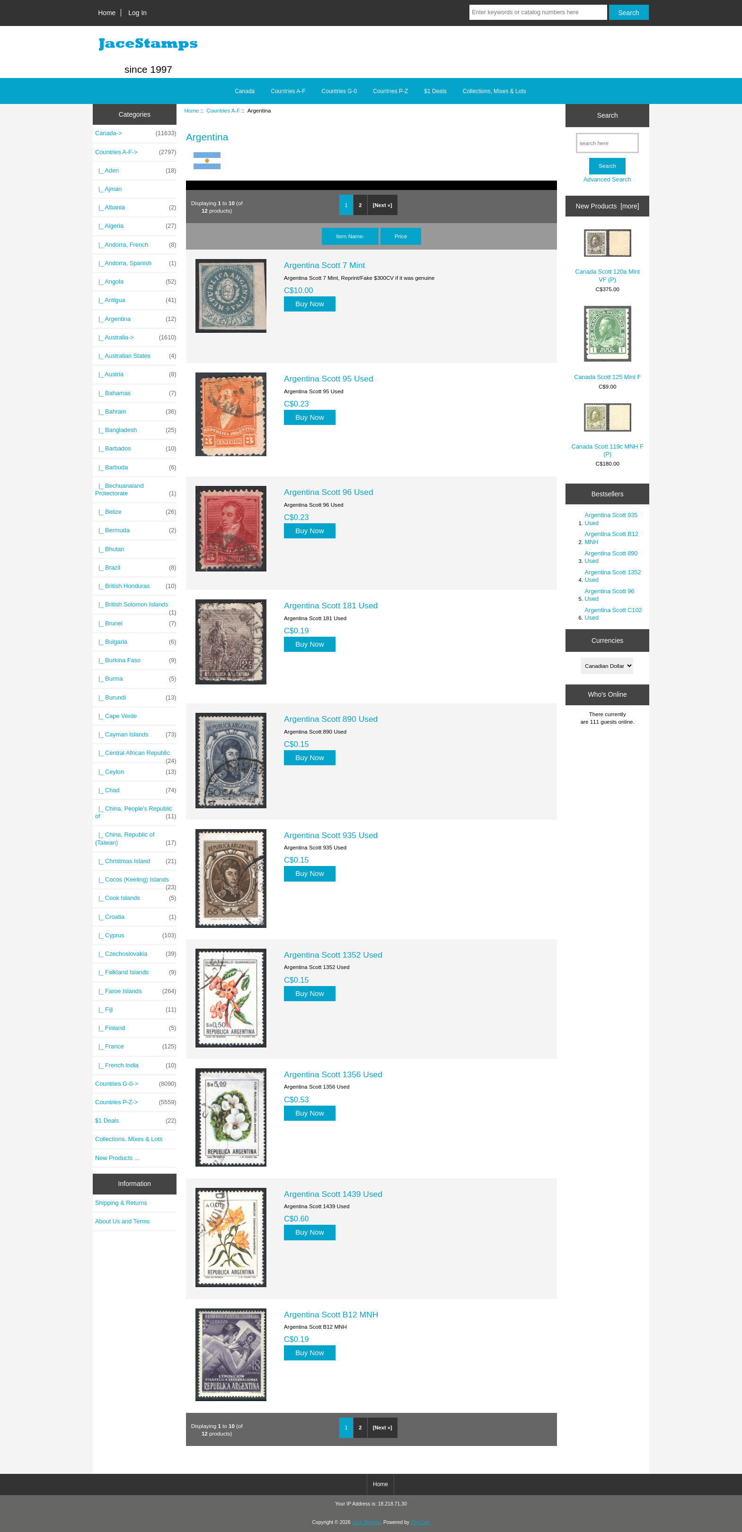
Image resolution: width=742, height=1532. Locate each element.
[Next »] (382, 205)
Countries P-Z (390, 91)
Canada (245, 91)
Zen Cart (420, 1522)
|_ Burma (136, 679)
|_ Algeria (136, 226)
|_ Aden (136, 170)
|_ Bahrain (136, 411)
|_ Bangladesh (136, 430)
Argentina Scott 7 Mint (324, 265)
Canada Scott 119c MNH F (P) (608, 430)
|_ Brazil (136, 567)
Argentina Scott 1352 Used (333, 955)
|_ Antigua (136, 300)
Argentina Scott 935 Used (331, 835)
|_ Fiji (136, 1009)
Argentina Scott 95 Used (328, 378)
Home (106, 13)
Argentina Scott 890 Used (331, 719)
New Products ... (117, 1157)
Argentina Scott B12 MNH (331, 1314)
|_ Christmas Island (136, 861)
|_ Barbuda (136, 467)
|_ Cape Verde (116, 715)
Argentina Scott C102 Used (613, 613)
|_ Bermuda (136, 530)
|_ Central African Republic (136, 755)
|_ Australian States (136, 356)
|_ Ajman (108, 188)
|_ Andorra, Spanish (136, 263)
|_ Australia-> (136, 337)
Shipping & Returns (121, 1202)
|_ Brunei (136, 623)
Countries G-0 (339, 91)
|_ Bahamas (136, 393)
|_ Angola (136, 282)
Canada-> (136, 133)
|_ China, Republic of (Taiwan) (136, 838)
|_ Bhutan (109, 549)
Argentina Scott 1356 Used (333, 1074)
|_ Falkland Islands (136, 972)
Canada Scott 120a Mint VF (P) (607, 256)
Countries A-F (223, 110)
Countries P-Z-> (136, 1102)
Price (401, 236)
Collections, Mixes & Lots (494, 91)
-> (136, 152)
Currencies (607, 640)
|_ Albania (136, 207)
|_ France (136, 1046)
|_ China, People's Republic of (136, 812)
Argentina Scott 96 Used (328, 492)
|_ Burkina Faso (136, 660)
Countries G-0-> (136, 1084)
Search (607, 115)
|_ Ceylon (136, 772)
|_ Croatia (136, 917)
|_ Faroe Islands (136, 991)
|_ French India (136, 1065)
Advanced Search (607, 179)
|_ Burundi (136, 697)
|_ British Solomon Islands (136, 607)
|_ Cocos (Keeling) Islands (136, 882)
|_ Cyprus (136, 935)
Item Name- (350, 236)
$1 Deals (435, 91)
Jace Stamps (366, 1522)
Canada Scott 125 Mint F (607, 343)
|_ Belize (136, 512)
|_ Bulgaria (136, 642)
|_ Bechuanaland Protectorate (136, 489)
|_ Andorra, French (136, 245)
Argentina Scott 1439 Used (333, 1194)
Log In (137, 13)
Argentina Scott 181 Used (331, 605)
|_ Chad (136, 790)
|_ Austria (136, 374)
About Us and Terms (122, 1221)
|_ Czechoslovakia (136, 954)
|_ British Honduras (136, 586)
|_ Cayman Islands (136, 734)
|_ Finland (136, 1028)
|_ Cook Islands (136, 898)
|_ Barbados (136, 448)
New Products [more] (607, 206)
